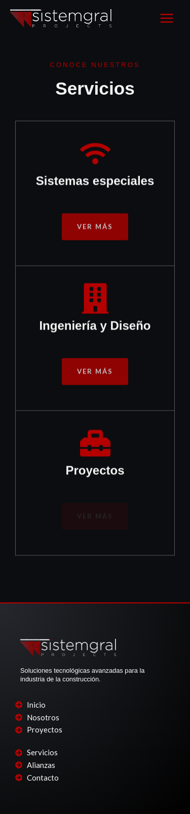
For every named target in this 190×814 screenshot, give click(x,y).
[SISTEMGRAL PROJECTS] (60, 18)
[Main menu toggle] (167, 18)
